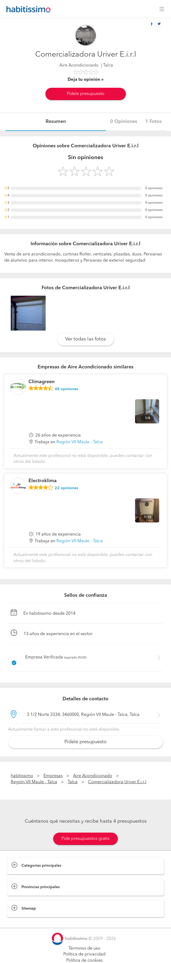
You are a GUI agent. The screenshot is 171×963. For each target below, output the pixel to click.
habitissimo (22, 776)
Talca (73, 782)
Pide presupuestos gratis (85, 839)
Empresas (53, 776)
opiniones (66, 389)
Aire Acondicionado (79, 65)
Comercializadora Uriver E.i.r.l (117, 782)
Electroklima (42, 480)
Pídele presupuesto (85, 94)
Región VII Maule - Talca (79, 442)
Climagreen (41, 381)
